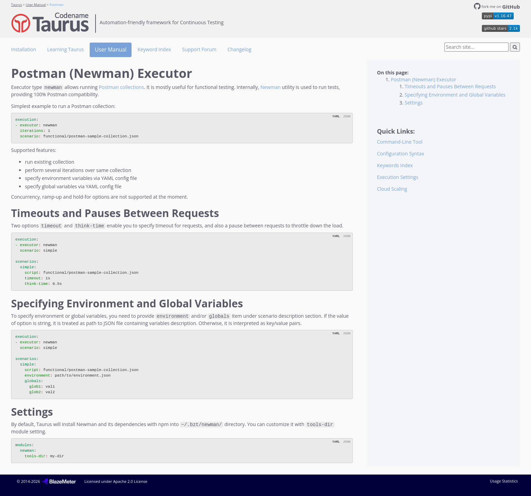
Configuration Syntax (400, 153)
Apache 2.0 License (130, 480)
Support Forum (199, 49)
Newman (270, 87)
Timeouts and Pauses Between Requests (450, 86)
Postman (56, 4)
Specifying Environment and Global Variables (455, 94)
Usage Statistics (504, 479)
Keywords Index (395, 165)
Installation (23, 49)
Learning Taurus (65, 49)
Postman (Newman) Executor (423, 79)
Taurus (16, 4)
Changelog (239, 49)
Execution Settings (397, 177)
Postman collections (121, 87)
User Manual (36, 4)
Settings (414, 102)
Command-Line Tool (400, 141)
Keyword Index (154, 49)
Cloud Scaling (392, 189)
